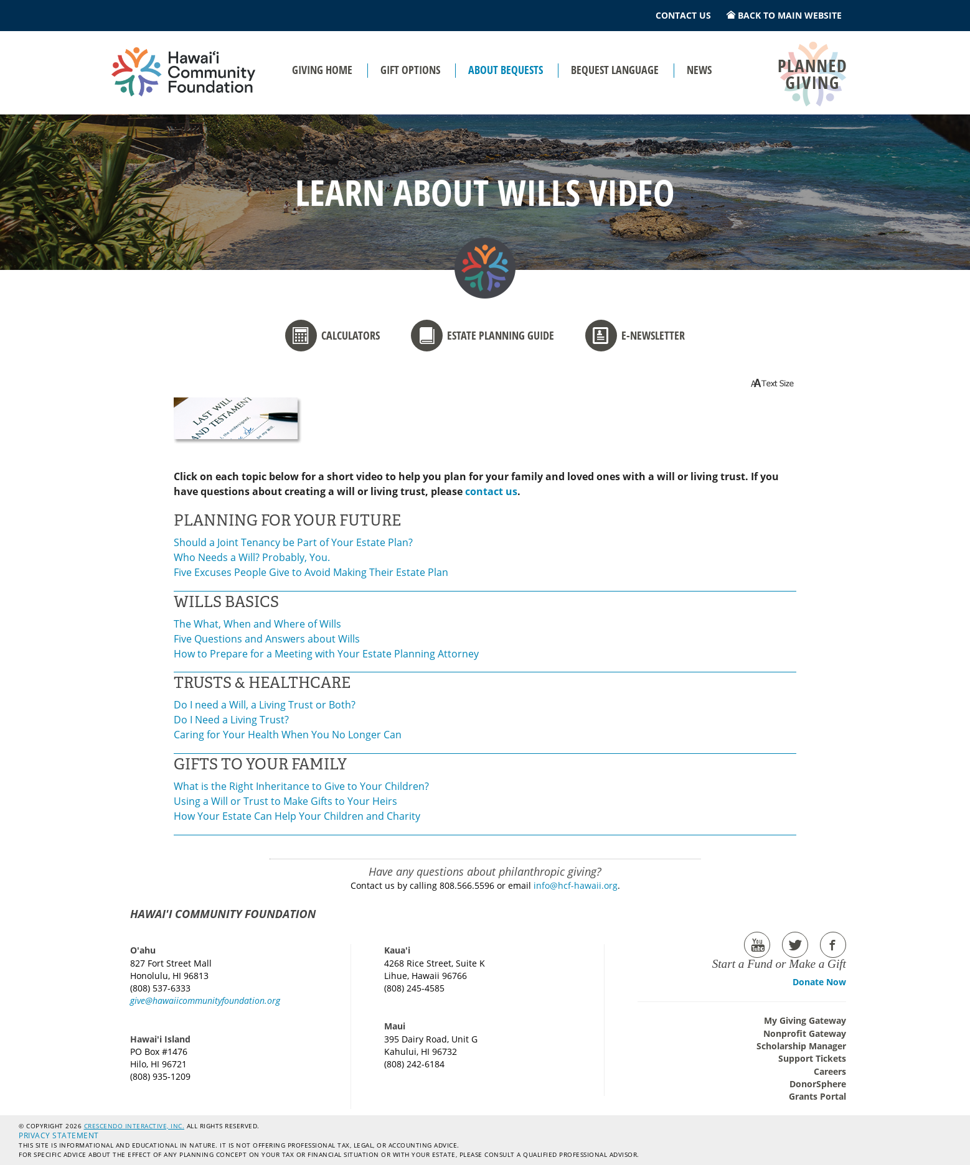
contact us (491, 491)
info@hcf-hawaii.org (576, 885)
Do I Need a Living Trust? (231, 719)
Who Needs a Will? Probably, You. (252, 557)
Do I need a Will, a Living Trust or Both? (265, 705)
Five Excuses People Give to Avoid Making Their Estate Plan (311, 572)
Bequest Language (615, 69)
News (699, 69)
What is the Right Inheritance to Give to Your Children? (301, 786)
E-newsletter (635, 335)
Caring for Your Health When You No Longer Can (288, 734)
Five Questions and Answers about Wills (267, 639)
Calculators (332, 335)
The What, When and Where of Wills (257, 624)
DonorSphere (817, 1084)
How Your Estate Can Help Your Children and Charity (297, 816)
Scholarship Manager (801, 1046)
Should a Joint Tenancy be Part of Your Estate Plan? (293, 542)
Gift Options (410, 69)
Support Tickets (812, 1058)
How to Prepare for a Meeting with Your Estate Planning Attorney (326, 654)
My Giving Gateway (805, 1020)
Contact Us (683, 15)
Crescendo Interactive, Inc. (134, 1125)
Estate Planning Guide (482, 335)
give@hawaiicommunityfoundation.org (205, 1000)
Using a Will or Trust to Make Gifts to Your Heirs (285, 801)
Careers (830, 1071)
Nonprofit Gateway (804, 1033)
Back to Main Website (784, 15)
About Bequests (505, 69)
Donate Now (819, 982)
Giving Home (322, 69)
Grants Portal (817, 1096)
